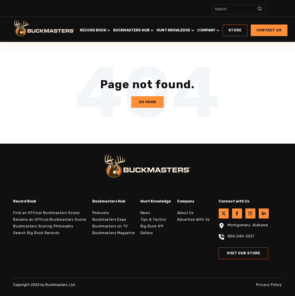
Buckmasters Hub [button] (131, 30)
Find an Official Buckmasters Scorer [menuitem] (46, 213)
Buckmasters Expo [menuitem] (109, 219)
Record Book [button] (93, 30)
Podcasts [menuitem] (100, 213)
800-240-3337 (237, 237)
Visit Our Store (243, 253)
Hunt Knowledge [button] (173, 30)
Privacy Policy (269, 285)
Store (235, 30)
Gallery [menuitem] (146, 233)
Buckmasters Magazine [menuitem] (113, 233)
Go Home (148, 102)
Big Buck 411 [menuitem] (152, 226)
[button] (183, 28)
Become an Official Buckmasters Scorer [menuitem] (50, 219)
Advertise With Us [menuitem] (193, 219)
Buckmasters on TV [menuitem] (110, 226)
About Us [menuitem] (185, 213)
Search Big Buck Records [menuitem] (36, 233)
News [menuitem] (145, 213)
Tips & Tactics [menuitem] (153, 219)
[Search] (239, 9)
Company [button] (206, 30)
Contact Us (269, 30)
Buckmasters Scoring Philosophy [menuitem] (43, 226)
